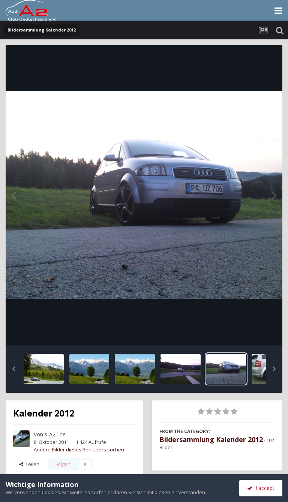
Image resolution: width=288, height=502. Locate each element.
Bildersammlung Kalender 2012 (211, 439)
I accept (260, 488)
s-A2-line (55, 434)
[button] (14, 369)
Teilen (29, 464)
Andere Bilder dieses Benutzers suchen (79, 449)
